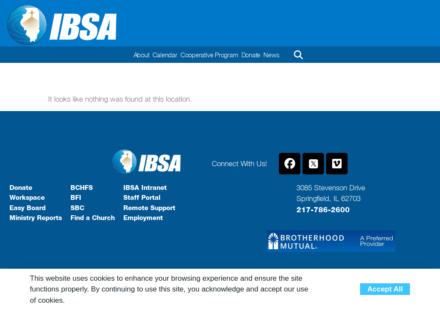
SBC (77, 208)
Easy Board (27, 208)
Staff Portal (141, 198)
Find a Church (92, 218)
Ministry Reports (35, 218)
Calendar (162, 55)
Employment (143, 218)
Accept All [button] (385, 289)
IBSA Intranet (145, 188)
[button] (303, 54)
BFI (75, 198)
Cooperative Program (209, 55)
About (137, 55)
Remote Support (149, 208)
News (276, 55)
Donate (253, 55)
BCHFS (81, 188)
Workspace (27, 198)
